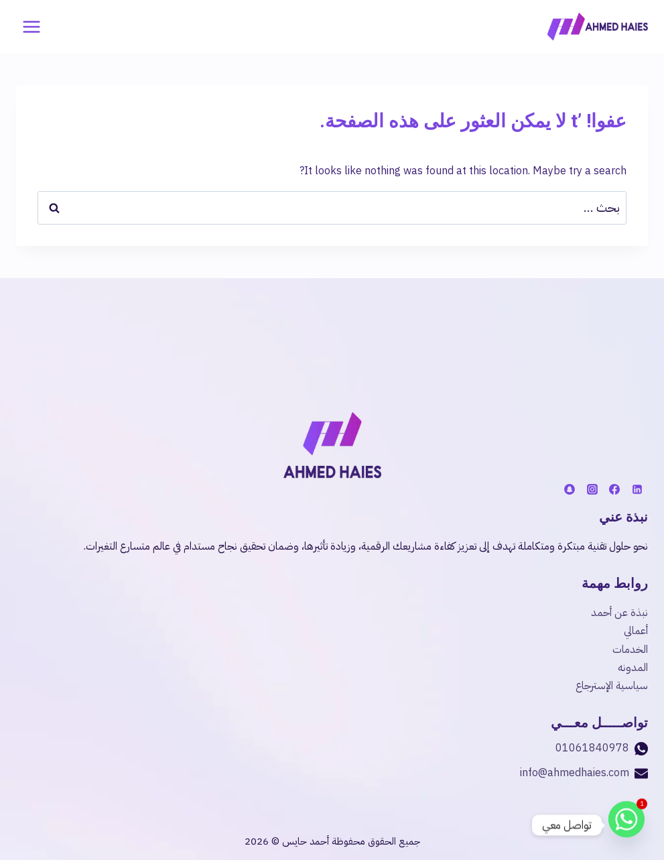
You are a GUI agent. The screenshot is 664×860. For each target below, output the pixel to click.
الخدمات (630, 649)
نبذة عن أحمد (619, 613)
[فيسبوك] (614, 489)
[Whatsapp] (626, 825)
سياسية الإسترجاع (612, 686)
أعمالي (636, 631)
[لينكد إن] (637, 489)
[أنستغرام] (592, 489)
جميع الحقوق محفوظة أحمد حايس (349, 841)
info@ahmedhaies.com (574, 773)
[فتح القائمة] (32, 26)
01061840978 (592, 748)
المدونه (633, 668)
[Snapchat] (569, 489)
